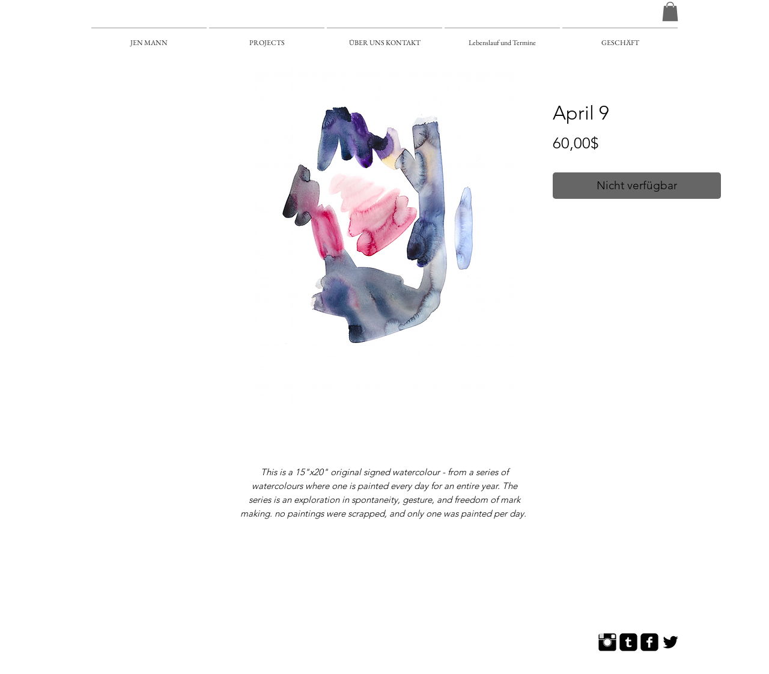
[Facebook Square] (649, 642)
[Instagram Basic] (607, 642)
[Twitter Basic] (670, 642)
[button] (670, 11)
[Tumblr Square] (628, 642)
